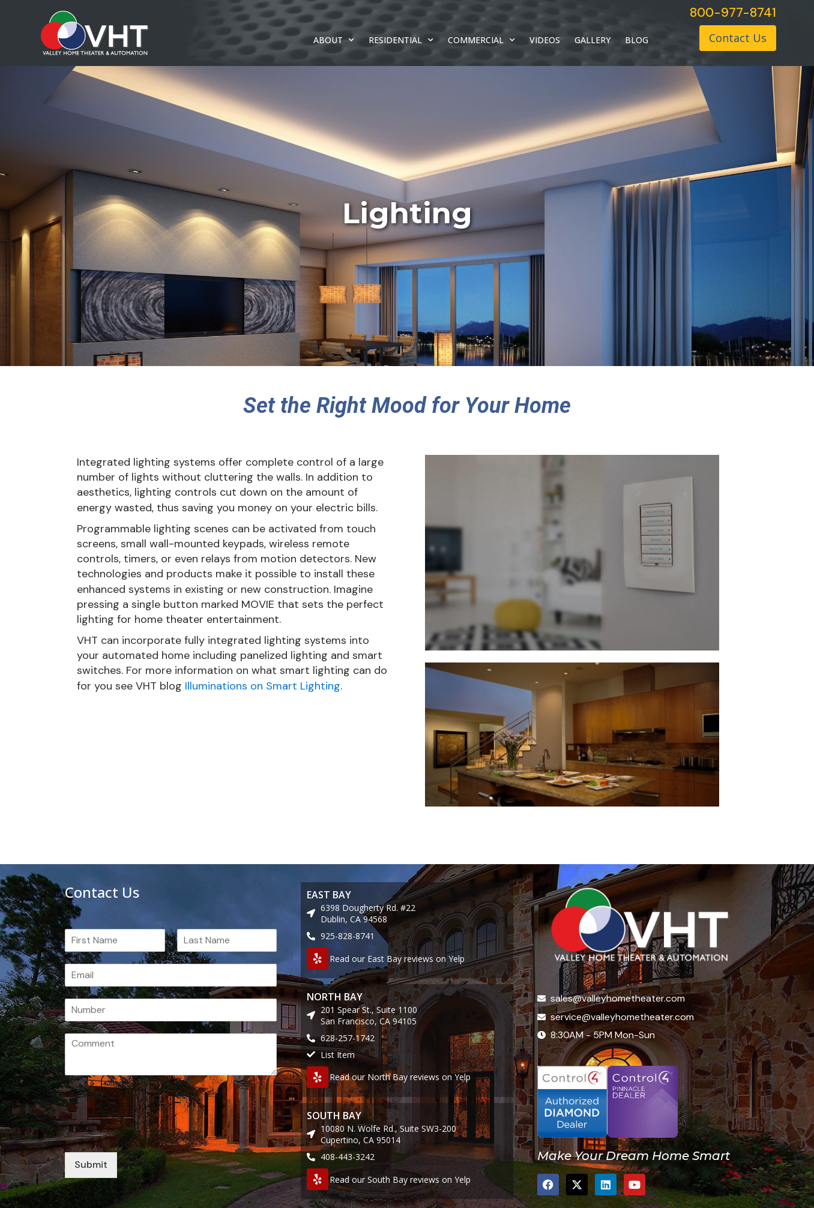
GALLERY (592, 40)
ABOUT (333, 40)
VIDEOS (544, 40)
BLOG (636, 40)
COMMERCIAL (481, 40)
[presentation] (156, 1132)
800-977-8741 (733, 12)
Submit (90, 1164)
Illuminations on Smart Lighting (262, 686)
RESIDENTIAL (401, 40)
